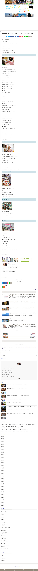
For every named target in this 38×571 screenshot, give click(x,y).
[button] (36, 355)
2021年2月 (2, 468)
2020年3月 (2, 486)
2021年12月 (2, 452)
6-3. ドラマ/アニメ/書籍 (4, 541)
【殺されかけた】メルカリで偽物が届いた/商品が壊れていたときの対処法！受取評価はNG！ (14, 429)
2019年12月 (2, 491)
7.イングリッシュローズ (4, 548)
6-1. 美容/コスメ (3, 538)
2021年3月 (2, 467)
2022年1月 (2, 451)
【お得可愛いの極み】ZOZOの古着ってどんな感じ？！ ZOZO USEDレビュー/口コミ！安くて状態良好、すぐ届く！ (18, 424)
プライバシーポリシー (18, 566)
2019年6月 (2, 500)
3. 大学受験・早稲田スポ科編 (5, 527)
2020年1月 (2, 489)
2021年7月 (2, 460)
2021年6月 (2, 462)
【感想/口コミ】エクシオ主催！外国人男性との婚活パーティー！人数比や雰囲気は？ (13, 426)
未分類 (2, 549)
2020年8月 (2, 478)
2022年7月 (2, 441)
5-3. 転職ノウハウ (3, 535)
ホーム (22, 566)
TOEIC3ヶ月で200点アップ (6, 257)
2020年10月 (2, 475)
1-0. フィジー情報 (4, 277)
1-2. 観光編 (2, 514)
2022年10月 (2, 438)
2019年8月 (2, 497)
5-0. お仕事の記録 (3, 530)
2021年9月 (2, 457)
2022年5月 (2, 444)
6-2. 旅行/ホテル (3, 540)
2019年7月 (2, 499)
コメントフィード (3, 558)
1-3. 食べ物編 (3, 516)
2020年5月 (2, 483)
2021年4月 (2, 465)
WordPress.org (3, 560)
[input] (19, 355)
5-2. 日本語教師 (3, 533)
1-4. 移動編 (2, 517)
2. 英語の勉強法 (3, 525)
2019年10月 (2, 494)
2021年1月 (2, 470)
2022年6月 (2, 443)
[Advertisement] (19, 24)
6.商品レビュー (3, 546)
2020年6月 (2, 481)
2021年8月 (2, 459)
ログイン (2, 555)
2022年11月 (2, 436)
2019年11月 (2, 492)
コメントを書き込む (19, 344)
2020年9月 (2, 476)
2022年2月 (2, 449)
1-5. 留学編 (2, 519)
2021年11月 (2, 454)
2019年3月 (2, 505)
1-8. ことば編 (3, 524)
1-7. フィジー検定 (3, 522)
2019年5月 (2, 502)
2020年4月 (2, 484)
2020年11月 (2, 473)
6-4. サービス (3, 543)
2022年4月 (2, 446)
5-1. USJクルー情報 (4, 532)
